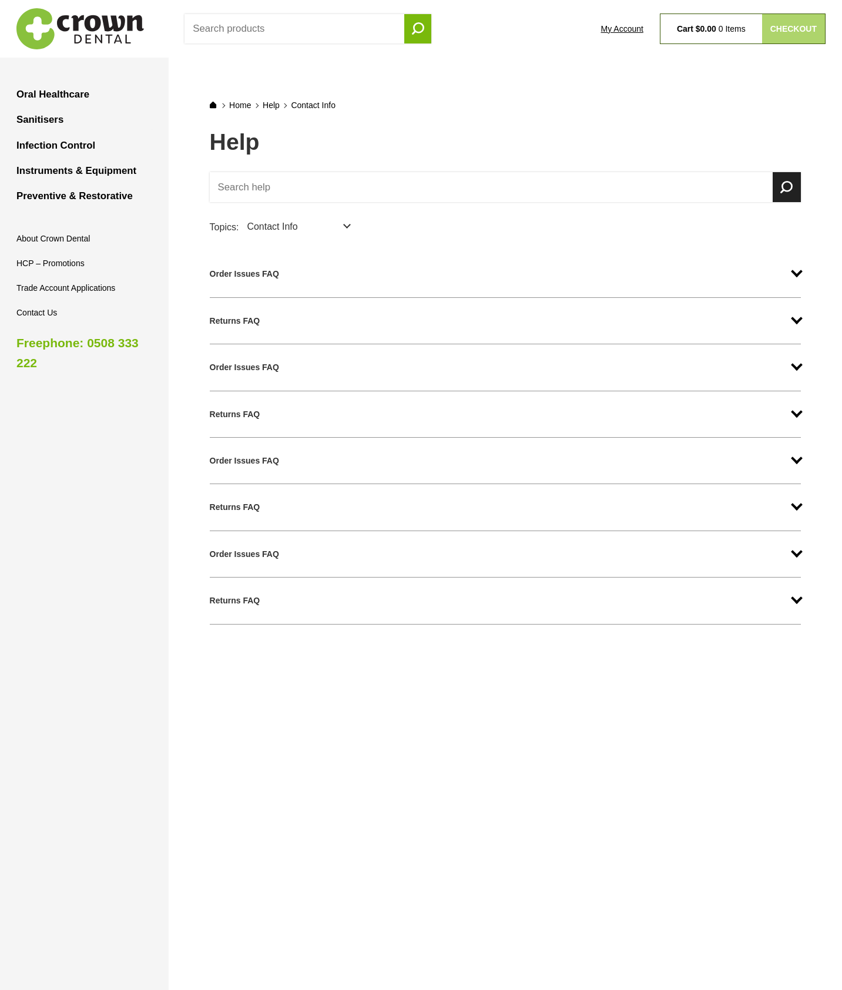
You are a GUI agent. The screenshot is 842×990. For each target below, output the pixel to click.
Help (271, 105)
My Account (622, 28)
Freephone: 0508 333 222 (77, 353)
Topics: (224, 227)
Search (786, 187)
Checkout (793, 28)
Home (240, 105)
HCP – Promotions (50, 263)
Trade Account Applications (65, 288)
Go (418, 28)
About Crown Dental (53, 238)
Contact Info (313, 105)
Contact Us (36, 312)
